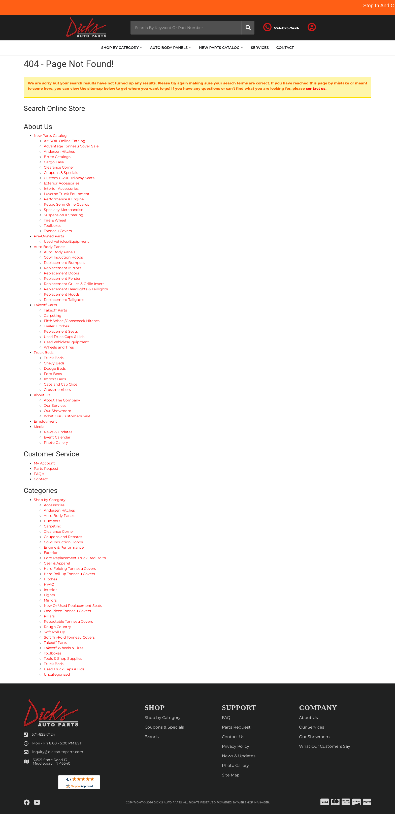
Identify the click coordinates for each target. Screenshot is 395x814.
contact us (315, 88)
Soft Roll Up (54, 632)
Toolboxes (52, 653)
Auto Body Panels (59, 515)
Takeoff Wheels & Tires (63, 648)
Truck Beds (53, 664)
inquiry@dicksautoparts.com (57, 752)
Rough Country (57, 626)
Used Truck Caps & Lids (64, 669)
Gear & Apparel (57, 563)
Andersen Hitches (59, 510)
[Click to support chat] (291, 27)
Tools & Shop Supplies (63, 658)
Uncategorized (57, 674)
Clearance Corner (59, 531)
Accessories (54, 505)
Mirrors (50, 600)
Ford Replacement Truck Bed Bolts (75, 558)
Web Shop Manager (253, 802)
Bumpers (52, 521)
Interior (50, 589)
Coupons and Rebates (63, 537)
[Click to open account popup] (319, 27)
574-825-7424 (43, 734)
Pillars (49, 616)
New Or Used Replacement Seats (73, 605)
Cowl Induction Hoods (63, 542)
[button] (186, 28)
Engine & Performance (64, 547)
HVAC (49, 584)
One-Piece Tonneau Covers (67, 611)
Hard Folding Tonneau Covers (70, 568)
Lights (49, 595)
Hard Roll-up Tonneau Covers (69, 574)
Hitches (50, 579)
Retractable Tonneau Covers (68, 621)
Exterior (51, 552)
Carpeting (52, 526)
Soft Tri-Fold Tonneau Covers (69, 637)
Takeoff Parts (55, 642)
